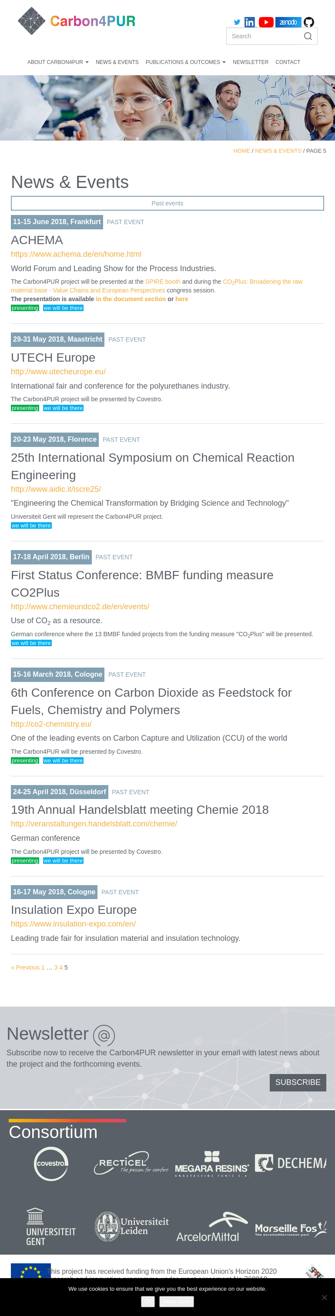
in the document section (131, 298)
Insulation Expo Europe (74, 909)
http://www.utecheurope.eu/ (58, 371)
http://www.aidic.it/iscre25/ (56, 489)
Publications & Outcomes (186, 62)
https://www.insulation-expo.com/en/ (73, 924)
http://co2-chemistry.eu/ (51, 724)
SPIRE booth (163, 281)
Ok (148, 1301)
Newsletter (250, 62)
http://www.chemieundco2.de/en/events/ (80, 606)
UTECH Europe (53, 357)
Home (241, 151)
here (181, 298)
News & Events (117, 62)
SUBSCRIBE (298, 1082)
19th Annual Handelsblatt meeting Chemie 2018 (140, 809)
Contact (287, 62)
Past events (167, 203)
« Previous (25, 967)
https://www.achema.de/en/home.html (76, 254)
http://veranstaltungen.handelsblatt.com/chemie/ (94, 823)
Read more (177, 1301)
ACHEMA (37, 240)
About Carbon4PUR (58, 62)
